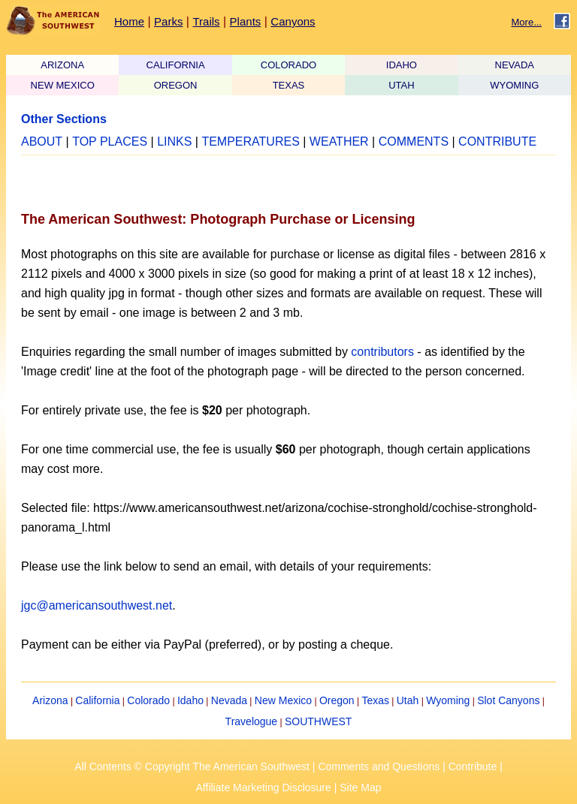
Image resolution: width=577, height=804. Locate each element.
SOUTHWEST (318, 721)
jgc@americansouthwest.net (96, 605)
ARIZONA (62, 65)
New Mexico (283, 700)
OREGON (176, 85)
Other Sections (64, 119)
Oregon (337, 700)
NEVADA (515, 65)
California (97, 700)
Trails (205, 21)
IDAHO (401, 65)
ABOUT (41, 141)
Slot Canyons (508, 700)
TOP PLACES (109, 141)
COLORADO (288, 65)
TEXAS (289, 85)
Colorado (148, 700)
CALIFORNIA (176, 65)
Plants (245, 21)
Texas (375, 700)
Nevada (229, 700)
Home (129, 21)
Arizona (50, 700)
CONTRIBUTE (497, 141)
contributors (382, 351)
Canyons (292, 21)
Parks (168, 21)
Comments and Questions (379, 766)
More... (527, 22)
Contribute (473, 766)
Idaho (190, 700)
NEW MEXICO (63, 85)
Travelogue (251, 721)
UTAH (401, 85)
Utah (408, 700)
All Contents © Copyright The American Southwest (192, 766)
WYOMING (514, 85)
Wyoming (448, 700)
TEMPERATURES (250, 141)
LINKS (174, 141)
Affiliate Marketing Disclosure (263, 787)
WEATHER (339, 141)
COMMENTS (414, 141)
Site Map (360, 787)
